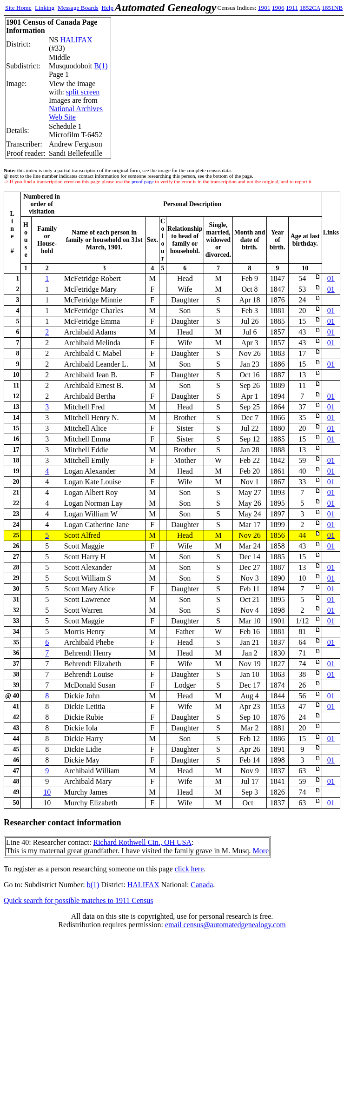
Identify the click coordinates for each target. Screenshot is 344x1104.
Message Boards (78, 7)
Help (107, 7)
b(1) (93, 885)
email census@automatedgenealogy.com (225, 925)
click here (189, 869)
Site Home (18, 7)
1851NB (332, 7)
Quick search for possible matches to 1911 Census (78, 900)
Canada (202, 885)
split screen (82, 92)
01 (331, 278)
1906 (278, 7)
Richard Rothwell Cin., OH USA (142, 842)
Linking (44, 7)
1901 (264, 7)
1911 (292, 7)
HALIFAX (76, 40)
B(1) (100, 66)
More (261, 851)
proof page (143, 181)
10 (47, 792)
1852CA (309, 7)
